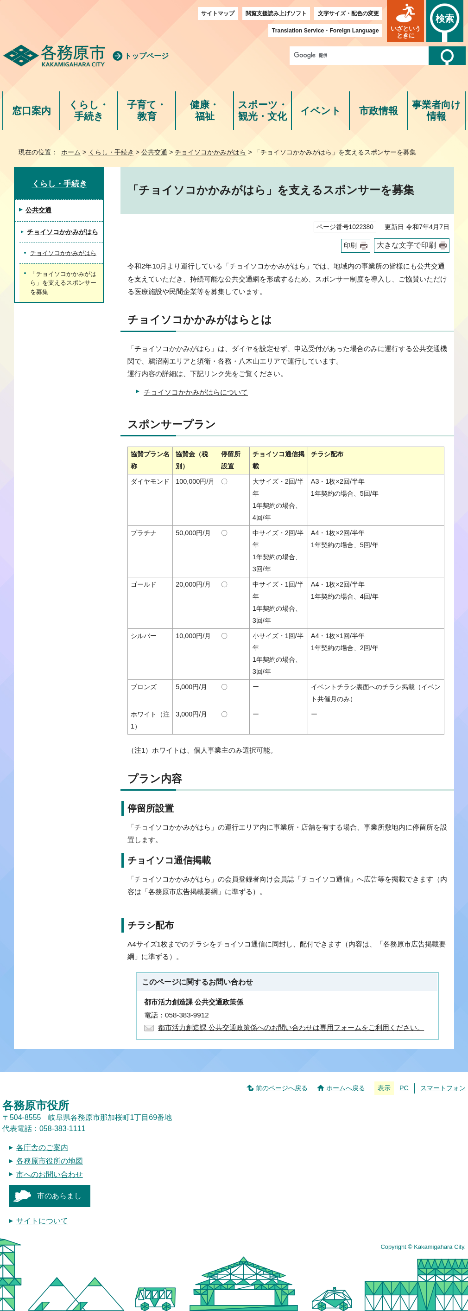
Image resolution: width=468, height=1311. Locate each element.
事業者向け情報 (436, 110)
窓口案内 (31, 110)
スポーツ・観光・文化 (263, 110)
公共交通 (154, 152)
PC (404, 1088)
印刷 (350, 245)
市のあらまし (59, 1196)
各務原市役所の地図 (49, 1161)
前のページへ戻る (282, 1088)
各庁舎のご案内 (42, 1147)
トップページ (146, 56)
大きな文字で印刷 (406, 245)
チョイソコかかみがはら (210, 152)
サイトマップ (217, 13)
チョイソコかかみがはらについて (196, 392)
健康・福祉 (204, 110)
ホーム (71, 152)
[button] (405, 21)
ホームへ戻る (345, 1088)
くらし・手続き (89, 110)
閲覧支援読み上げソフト (276, 13)
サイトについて (42, 1221)
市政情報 (378, 110)
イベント (320, 110)
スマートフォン (443, 1088)
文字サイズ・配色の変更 (348, 13)
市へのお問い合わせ (49, 1174)
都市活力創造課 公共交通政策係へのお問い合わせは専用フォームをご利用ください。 (291, 1027)
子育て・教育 (146, 110)
